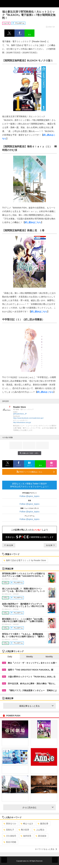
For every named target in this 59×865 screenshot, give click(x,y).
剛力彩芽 (24, 830)
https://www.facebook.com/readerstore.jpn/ (28, 418)
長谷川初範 (10, 842)
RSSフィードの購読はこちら (35, 472)
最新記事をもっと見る (36, 706)
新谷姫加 (41, 836)
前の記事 (9, 545)
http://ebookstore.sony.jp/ (22, 422)
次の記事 (50, 545)
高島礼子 (9, 830)
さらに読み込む (37, 807)
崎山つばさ (27, 823)
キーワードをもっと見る (46, 849)
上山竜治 (39, 830)
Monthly (49, 656)
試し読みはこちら (33, 222)
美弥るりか (10, 823)
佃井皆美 (26, 836)
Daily (10, 656)
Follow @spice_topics (29, 496)
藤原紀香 (43, 823)
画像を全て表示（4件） (29, 453)
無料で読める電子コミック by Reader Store (25, 560)
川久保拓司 (10, 836)
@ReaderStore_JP (20, 414)
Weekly (29, 656)
